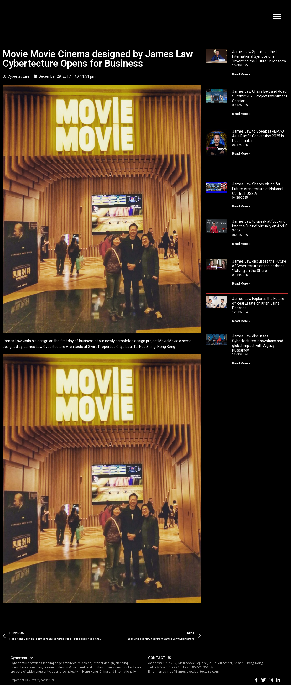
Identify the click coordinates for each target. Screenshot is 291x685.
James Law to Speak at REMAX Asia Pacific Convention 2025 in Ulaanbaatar (258, 136)
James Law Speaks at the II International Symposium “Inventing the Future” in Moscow (259, 56)
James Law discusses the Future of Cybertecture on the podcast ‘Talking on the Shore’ (259, 266)
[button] (276, 17)
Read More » (241, 74)
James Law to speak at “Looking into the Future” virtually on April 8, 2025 (260, 226)
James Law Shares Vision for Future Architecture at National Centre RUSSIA (257, 189)
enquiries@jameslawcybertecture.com (188, 671)
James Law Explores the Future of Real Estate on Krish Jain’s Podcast (258, 303)
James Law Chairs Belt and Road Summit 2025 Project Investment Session (259, 96)
